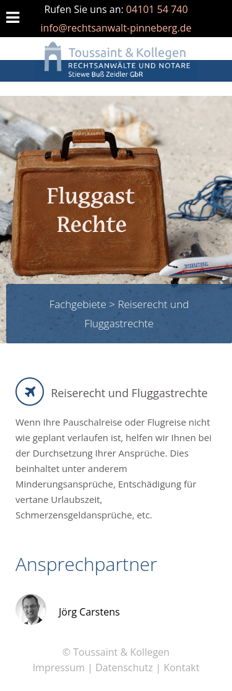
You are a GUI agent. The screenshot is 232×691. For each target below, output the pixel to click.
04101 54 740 (157, 9)
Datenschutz (124, 667)
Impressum (59, 667)
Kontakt (181, 667)
